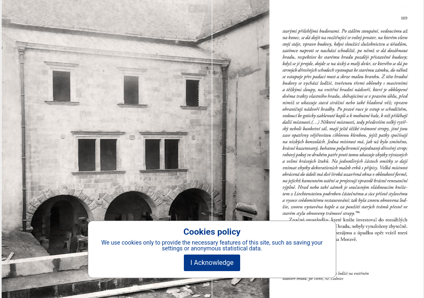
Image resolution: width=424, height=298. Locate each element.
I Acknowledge (212, 263)
